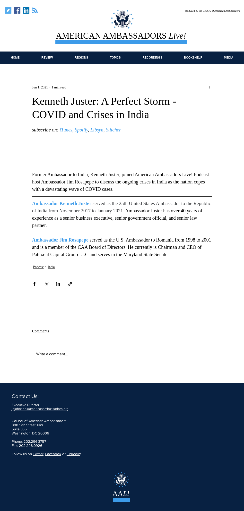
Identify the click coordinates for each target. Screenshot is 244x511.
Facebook (53, 454)
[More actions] (209, 87)
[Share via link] (70, 284)
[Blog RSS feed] (35, 11)
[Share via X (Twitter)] (46, 284)
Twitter (38, 454)
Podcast (38, 267)
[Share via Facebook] (34, 284)
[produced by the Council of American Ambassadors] (209, 11)
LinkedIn (73, 454)
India (51, 267)
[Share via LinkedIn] (58, 284)
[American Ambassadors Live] (8, 10)
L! (126, 493)
